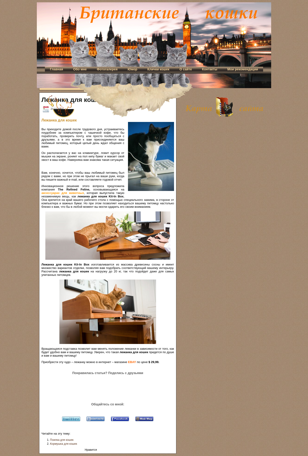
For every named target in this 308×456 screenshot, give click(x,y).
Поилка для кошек (61, 440)
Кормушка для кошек (63, 443)
